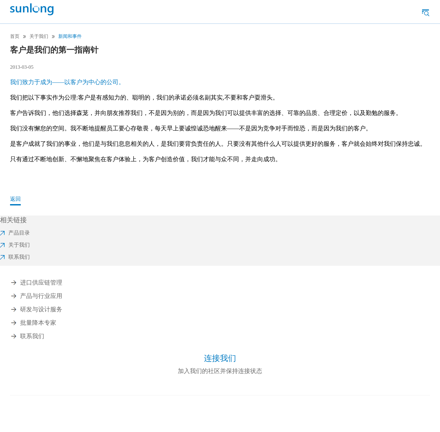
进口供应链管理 (41, 282)
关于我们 (38, 36)
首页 (14, 36)
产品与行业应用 (41, 296)
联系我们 (32, 336)
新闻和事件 (70, 36)
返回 (15, 199)
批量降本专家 (38, 322)
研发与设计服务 (41, 309)
